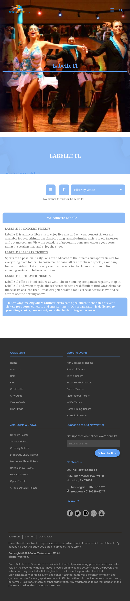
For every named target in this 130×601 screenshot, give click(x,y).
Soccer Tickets (75, 389)
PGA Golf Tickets (76, 369)
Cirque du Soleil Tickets (23, 487)
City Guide (16, 395)
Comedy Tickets (19, 448)
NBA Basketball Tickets (80, 362)
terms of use (57, 543)
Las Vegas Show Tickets (24, 461)
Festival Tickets (19, 474)
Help (12, 376)
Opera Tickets (18, 481)
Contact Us (16, 389)
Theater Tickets (19, 441)
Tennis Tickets (75, 376)
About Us (15, 369)
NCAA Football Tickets (79, 382)
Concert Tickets (19, 435)
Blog (12, 382)
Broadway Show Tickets (24, 454)
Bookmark (14, 536)
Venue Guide (17, 402)
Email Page (16, 409)
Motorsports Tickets (78, 395)
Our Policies (45, 536)
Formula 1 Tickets (76, 415)
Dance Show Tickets (22, 468)
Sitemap (30, 536)
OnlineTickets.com (40, 553)
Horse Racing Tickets (79, 409)
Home (13, 362)
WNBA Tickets (74, 402)
